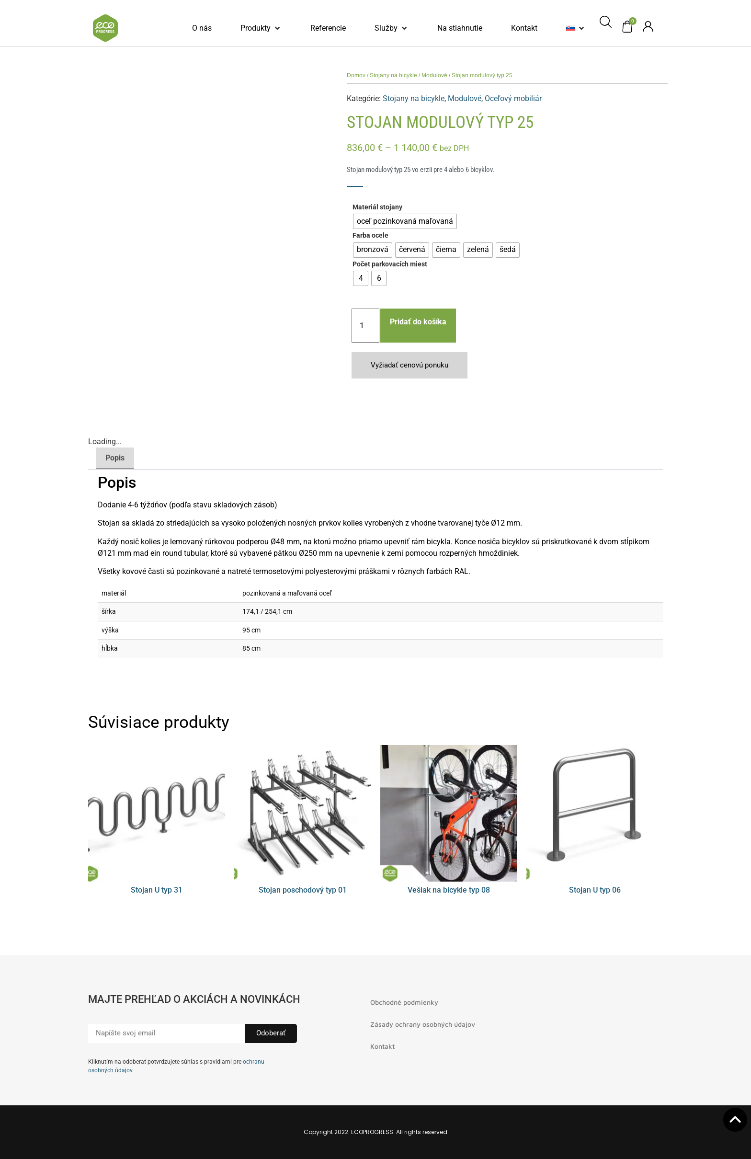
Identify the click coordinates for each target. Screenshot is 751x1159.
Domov (356, 75)
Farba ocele (370, 235)
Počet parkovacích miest (390, 264)
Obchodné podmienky (404, 1002)
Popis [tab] (115, 457)
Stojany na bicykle (393, 75)
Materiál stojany (377, 207)
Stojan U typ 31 (156, 890)
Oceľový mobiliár (513, 98)
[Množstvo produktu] (365, 326)
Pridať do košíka (418, 321)
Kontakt (382, 1046)
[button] (261, 28)
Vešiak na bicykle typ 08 (449, 890)
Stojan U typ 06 (595, 890)
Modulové (434, 75)
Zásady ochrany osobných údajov (422, 1024)
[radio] (404, 221)
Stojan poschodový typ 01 (303, 890)
